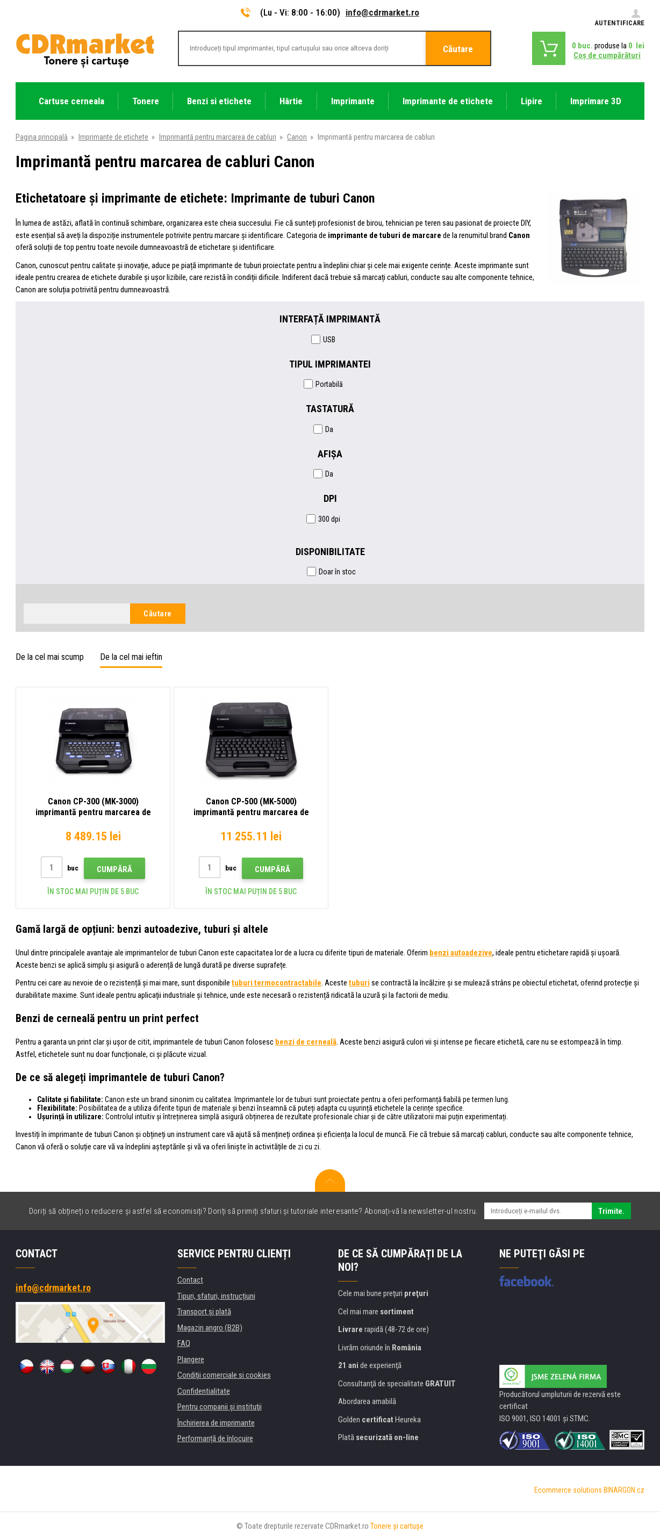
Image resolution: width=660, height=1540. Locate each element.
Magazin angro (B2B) (209, 1328)
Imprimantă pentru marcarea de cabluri (217, 137)
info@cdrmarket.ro (382, 12)
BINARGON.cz (624, 1490)
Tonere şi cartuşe (397, 1526)
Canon (297, 137)
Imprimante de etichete (113, 137)
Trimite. (611, 1211)
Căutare (458, 49)
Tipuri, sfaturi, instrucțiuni (216, 1296)
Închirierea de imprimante (216, 1423)
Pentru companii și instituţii (219, 1407)
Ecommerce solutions (568, 1490)
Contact (190, 1280)
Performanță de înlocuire (215, 1438)
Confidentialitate (203, 1391)
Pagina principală (42, 137)
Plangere (190, 1359)
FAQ (183, 1343)
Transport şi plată (204, 1311)
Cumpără (114, 869)
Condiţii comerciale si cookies (224, 1375)
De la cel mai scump (50, 657)
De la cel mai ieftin (131, 657)
